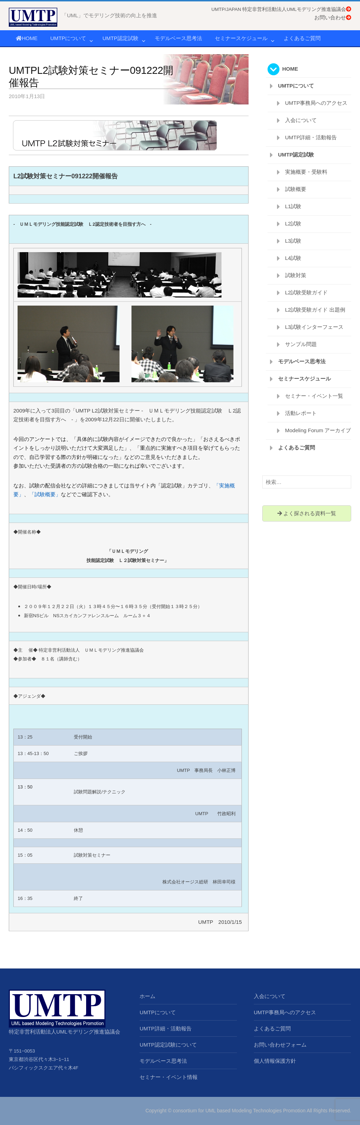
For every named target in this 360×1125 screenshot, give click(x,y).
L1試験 (293, 206)
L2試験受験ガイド (306, 292)
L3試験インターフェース (314, 327)
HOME (27, 38)
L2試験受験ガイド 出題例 (315, 310)
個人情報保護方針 (275, 1061)
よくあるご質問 (302, 38)
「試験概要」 (45, 494)
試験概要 (295, 189)
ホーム (147, 996)
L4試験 (293, 258)
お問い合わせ (332, 17)
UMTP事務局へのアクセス (316, 103)
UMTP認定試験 (120, 38)
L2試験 (293, 223)
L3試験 (293, 241)
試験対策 (295, 275)
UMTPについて (68, 38)
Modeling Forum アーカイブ (318, 430)
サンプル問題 (301, 344)
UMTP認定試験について (168, 1045)
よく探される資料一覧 (306, 513)
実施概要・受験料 (306, 172)
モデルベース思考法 (178, 38)
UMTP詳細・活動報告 (311, 137)
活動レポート (301, 413)
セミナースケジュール (241, 38)
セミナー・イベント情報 (169, 1077)
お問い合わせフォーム (280, 1045)
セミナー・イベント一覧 (314, 396)
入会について (301, 120)
